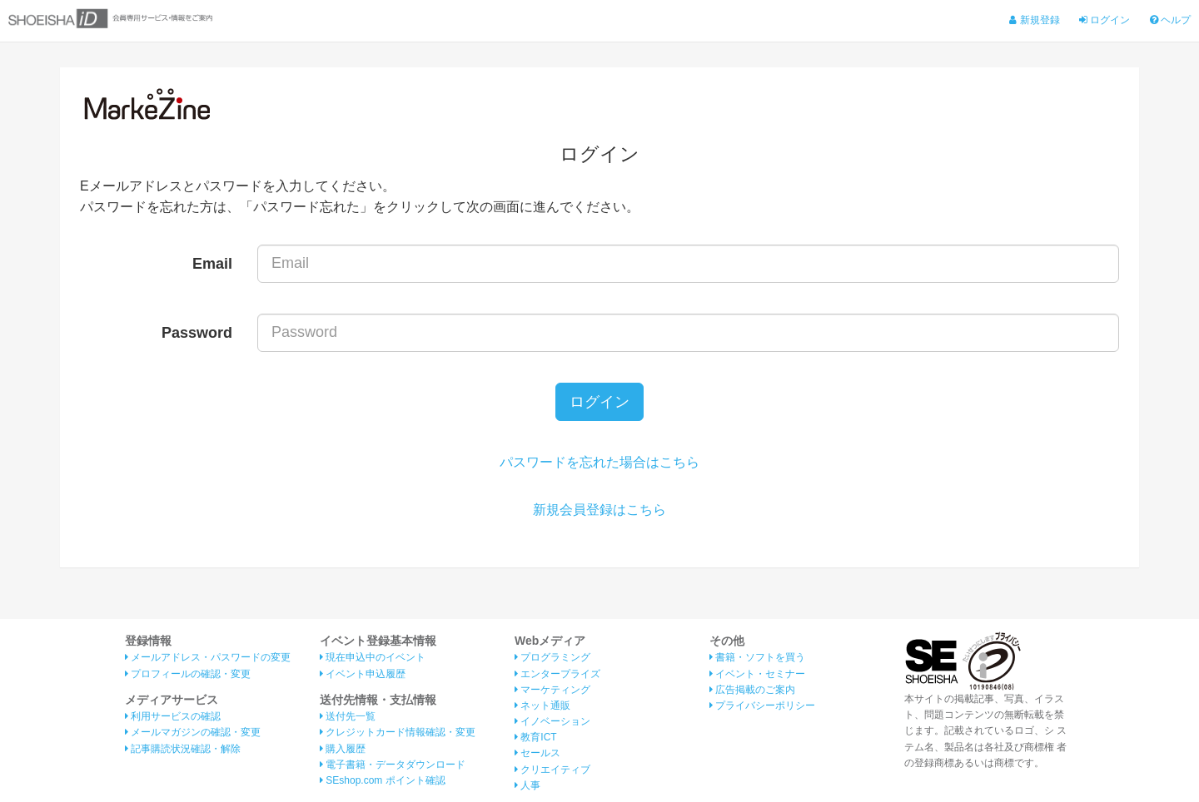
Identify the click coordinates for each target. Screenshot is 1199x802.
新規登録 (1034, 20)
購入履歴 (343, 749)
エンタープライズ (557, 674)
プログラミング (552, 657)
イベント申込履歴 (362, 674)
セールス (537, 753)
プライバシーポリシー (762, 705)
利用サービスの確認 (173, 716)
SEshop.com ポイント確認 (382, 780)
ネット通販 (542, 705)
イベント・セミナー (757, 674)
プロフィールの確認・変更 (188, 674)
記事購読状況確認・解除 (183, 749)
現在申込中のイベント (372, 657)
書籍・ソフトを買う (757, 657)
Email (212, 263)
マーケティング (552, 690)
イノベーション (552, 721)
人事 (527, 785)
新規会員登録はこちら (599, 509)
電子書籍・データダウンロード (392, 764)
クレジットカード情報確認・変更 (397, 732)
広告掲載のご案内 (752, 690)
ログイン (1104, 20)
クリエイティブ (552, 769)
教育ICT (536, 737)
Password (197, 332)
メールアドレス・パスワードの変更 (208, 657)
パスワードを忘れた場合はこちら (599, 462)
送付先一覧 (348, 716)
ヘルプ (1170, 20)
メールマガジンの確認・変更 (193, 732)
